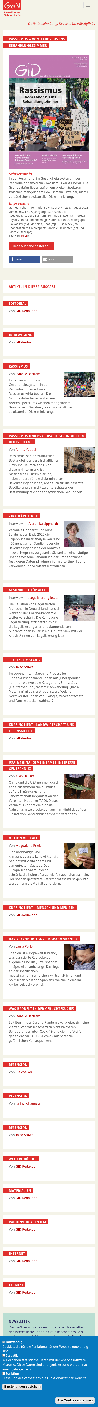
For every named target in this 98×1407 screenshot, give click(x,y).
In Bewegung (20, 335)
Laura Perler (25, 946)
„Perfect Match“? (25, 659)
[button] (24, 259)
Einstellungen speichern (22, 1386)
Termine (16, 1284)
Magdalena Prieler (29, 845)
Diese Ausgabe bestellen (31, 246)
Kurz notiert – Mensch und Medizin (42, 907)
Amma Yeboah (26, 449)
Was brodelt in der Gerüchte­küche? (42, 1008)
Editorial (17, 303)
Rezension (18, 1064)
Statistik (12, 1355)
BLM (25, 236)
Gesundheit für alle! (28, 590)
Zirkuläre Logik (23, 516)
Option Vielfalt (23, 838)
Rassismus (18, 366)
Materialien (20, 1190)
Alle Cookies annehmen (75, 1400)
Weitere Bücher (23, 1159)
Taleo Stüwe (24, 667)
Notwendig (14, 1342)
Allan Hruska (25, 776)
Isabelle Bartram (28, 374)
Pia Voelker (24, 1072)
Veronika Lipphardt (43, 523)
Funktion (12, 1373)
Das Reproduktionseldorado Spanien (43, 939)
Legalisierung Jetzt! (43, 597)
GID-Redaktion (26, 311)
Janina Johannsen (28, 1103)
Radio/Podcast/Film (27, 1222)
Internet (17, 1253)
